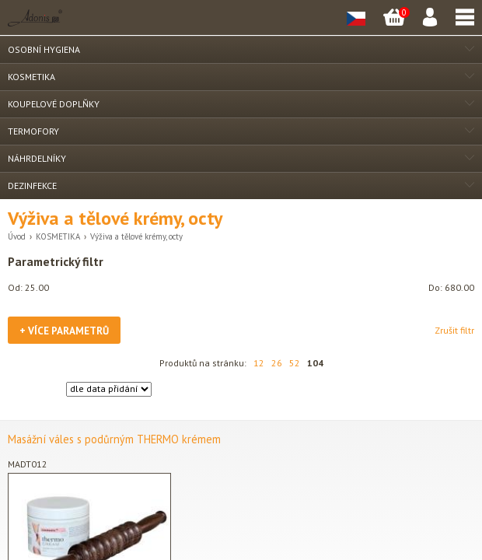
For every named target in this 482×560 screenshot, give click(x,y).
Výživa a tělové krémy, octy (136, 236)
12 (258, 363)
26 (276, 363)
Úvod (17, 236)
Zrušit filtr (454, 330)
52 (294, 363)
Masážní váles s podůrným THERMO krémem (114, 439)
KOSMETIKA (58, 236)
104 (315, 363)
